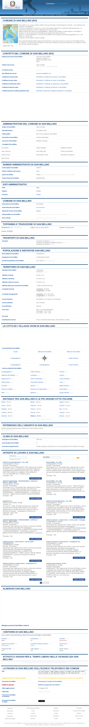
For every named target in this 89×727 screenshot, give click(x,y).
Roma (3, 402)
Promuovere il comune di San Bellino (50, 681)
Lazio (33, 711)
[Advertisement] (44, 106)
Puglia (56, 713)
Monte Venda (63, 649)
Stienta (33, 385)
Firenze (33, 409)
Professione (13, 456)
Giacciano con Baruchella (39, 389)
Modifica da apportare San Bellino (49, 685)
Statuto (38, 211)
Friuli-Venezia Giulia (33, 708)
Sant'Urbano (63, 389)
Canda (15, 351)
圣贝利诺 (10, 231)
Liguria (33, 713)
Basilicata (10, 711)
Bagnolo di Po (5, 378)
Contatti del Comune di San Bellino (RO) (28, 53)
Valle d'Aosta (79, 716)
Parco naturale (6, 218)
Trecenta (4, 385)
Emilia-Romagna (10, 718)
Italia (37, 187)
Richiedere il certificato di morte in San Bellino (50, 80)
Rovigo (41, 33)
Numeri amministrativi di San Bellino (26, 164)
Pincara (61, 372)
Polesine (4, 638)
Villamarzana (5, 382)
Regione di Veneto (27, 15)
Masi (2, 392)
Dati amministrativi (15, 184)
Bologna (4, 409)
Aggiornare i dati (8, 46)
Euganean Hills (6, 649)
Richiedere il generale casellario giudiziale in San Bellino (54, 91)
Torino (3, 405)
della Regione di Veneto (64, 25)
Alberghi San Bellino (16, 588)
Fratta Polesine (68, 31)
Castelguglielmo (43, 31)
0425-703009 (40, 65)
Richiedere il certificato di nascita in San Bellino (51, 77)
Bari (60, 409)
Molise (56, 708)
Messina (4, 416)
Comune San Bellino (50, 15)
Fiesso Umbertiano (36, 378)
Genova (61, 405)
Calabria (10, 713)
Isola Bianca (34, 638)
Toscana (79, 708)
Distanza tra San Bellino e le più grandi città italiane (37, 399)
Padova (33, 416)
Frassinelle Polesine (37, 382)
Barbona (33, 392)
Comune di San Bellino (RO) (20, 20)
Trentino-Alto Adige (79, 711)
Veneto (38, 191)
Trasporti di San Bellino (19, 238)
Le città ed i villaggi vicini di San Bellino (29, 326)
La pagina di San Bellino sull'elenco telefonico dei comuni (41, 668)
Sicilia (56, 718)
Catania (3, 412)
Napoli (61, 402)
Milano (33, 402)
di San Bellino (57, 3)
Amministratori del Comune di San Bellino (30, 124)
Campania (10, 716)
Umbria (79, 713)
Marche (33, 718)
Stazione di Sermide (7, 643)
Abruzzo (10, 708)
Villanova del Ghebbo (55, 31)
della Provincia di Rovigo (47, 25)
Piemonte (56, 711)
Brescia (61, 416)
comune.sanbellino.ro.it (43, 73)
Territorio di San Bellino (19, 267)
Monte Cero (63, 643)
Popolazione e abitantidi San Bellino (26, 250)
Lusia (61, 382)
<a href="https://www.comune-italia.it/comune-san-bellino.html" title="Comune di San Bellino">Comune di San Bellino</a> (62, 672)
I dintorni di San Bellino (18, 632)
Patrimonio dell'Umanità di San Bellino (28, 425)
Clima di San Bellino (16, 436)
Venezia (61, 412)
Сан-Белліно (70, 227)
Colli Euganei (35, 649)
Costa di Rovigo (64, 378)
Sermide (62, 638)
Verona (33, 412)
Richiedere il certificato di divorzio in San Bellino (51, 87)
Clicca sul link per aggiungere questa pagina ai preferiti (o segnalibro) (60, 678)
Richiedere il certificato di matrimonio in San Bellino (52, 84)
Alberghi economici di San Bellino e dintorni (15, 625)
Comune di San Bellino (17, 201)
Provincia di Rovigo (38, 15)
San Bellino (22, 25)
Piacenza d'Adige (6, 389)
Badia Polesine (64, 385)
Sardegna (56, 716)
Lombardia (33, 716)
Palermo (33, 405)
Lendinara (34, 375)
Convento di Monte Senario (39, 643)
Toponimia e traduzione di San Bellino (27, 224)
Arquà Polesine (64, 392)
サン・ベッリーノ (16, 227)
